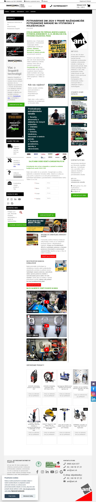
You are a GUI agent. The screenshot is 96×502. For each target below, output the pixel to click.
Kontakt (33, 11)
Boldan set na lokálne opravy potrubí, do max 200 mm (80, 388)
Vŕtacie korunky (11, 26)
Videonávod (20, 11)
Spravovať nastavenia (17, 491)
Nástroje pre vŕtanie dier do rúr (14, 23)
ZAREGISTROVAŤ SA (46, 215)
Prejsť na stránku (48, 256)
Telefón (38, 199)
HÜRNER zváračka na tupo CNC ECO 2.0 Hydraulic (80, 426)
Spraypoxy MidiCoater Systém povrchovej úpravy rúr (65, 387)
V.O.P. (27, 11)
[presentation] (44, 206)
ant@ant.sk (72, 470)
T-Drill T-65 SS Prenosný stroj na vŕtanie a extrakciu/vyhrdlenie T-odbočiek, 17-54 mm (33, 426)
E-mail (37, 194)
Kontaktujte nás (16, 105)
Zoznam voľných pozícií (18, 225)
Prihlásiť (89, 1)
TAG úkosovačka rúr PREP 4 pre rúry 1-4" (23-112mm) (65, 426)
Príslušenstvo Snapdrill (13, 28)
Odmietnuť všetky (28, 496)
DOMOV (7, 11)
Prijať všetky (12, 496)
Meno (37, 188)
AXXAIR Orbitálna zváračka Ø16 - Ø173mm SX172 (49, 387)
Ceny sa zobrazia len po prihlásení (34, 395)
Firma (37, 183)
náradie (9, 471)
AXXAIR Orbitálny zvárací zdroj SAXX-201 (33, 387)
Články (13, 11)
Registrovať (83, 1)
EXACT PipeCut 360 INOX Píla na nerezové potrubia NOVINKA (49, 426)
